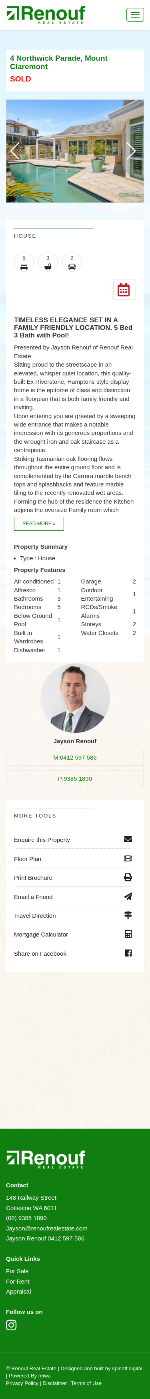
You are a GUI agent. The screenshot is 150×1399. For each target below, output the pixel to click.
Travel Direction (73, 915)
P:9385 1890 (75, 778)
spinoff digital (127, 1368)
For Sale (17, 1271)
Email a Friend (73, 897)
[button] (130, 151)
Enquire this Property (73, 839)
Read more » (39, 523)
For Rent (17, 1281)
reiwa (44, 1376)
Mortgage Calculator (73, 934)
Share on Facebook (73, 953)
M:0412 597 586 (74, 757)
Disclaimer (55, 1383)
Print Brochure (73, 877)
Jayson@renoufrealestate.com (47, 1228)
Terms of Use (86, 1383)
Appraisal (18, 1291)
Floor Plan (73, 859)
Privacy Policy (22, 1383)
